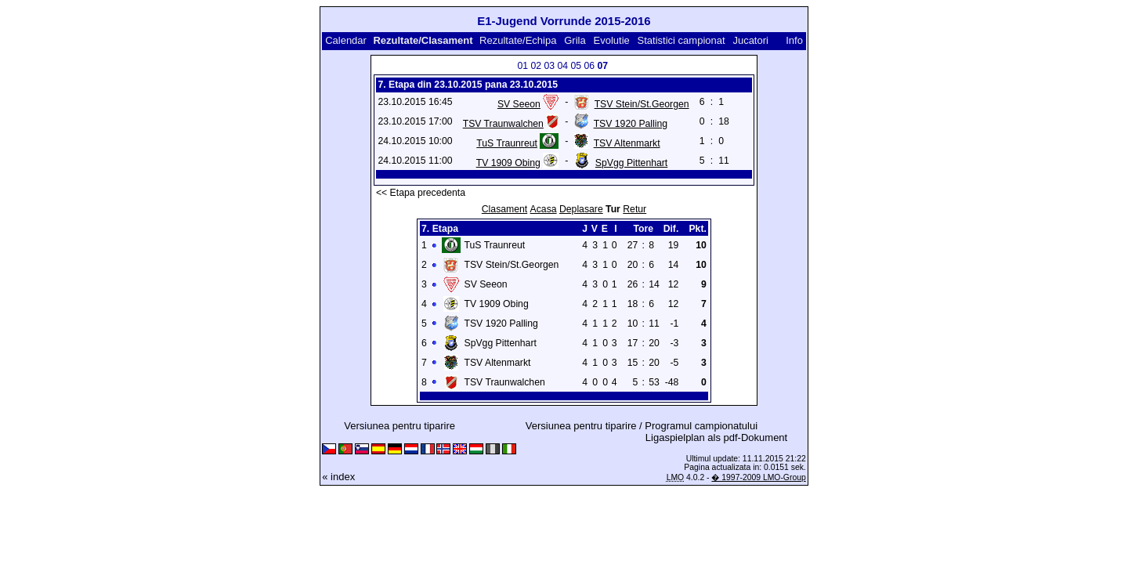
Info (794, 40)
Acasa (543, 209)
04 (562, 65)
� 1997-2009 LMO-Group (758, 477)
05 (575, 65)
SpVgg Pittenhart (631, 162)
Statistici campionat (681, 40)
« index (338, 477)
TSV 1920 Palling (630, 123)
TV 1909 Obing (508, 162)
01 (522, 65)
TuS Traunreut (506, 143)
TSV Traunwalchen (503, 123)
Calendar (346, 40)
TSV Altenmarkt (627, 143)
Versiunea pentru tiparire (399, 426)
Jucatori (750, 40)
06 (589, 65)
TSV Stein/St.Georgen (642, 104)
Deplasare (581, 209)
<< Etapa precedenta (420, 192)
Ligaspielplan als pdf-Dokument (716, 437)
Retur (634, 209)
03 (549, 65)
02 (535, 65)
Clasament (504, 209)
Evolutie (612, 40)
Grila (574, 40)
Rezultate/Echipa (517, 40)
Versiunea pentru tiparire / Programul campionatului (641, 426)
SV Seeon (518, 104)
